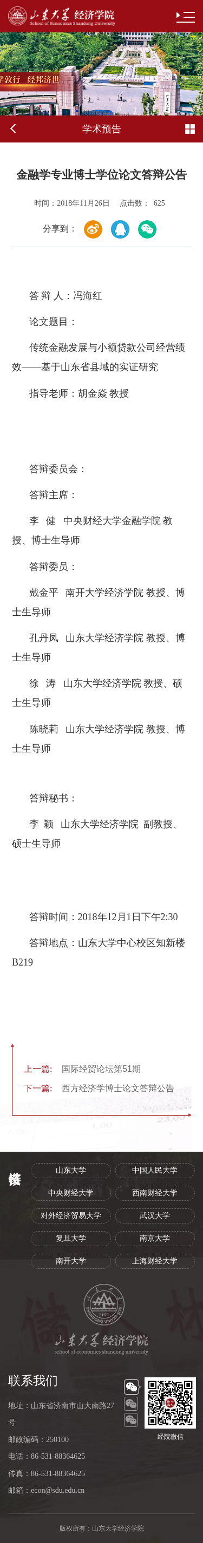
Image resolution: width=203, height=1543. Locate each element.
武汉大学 (155, 1216)
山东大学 (71, 1170)
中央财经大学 (71, 1193)
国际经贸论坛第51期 (82, 1068)
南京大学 (155, 1238)
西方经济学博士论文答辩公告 (99, 1088)
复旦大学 (71, 1238)
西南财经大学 (155, 1193)
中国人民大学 (155, 1170)
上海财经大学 (155, 1261)
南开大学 (71, 1261)
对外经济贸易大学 (71, 1216)
